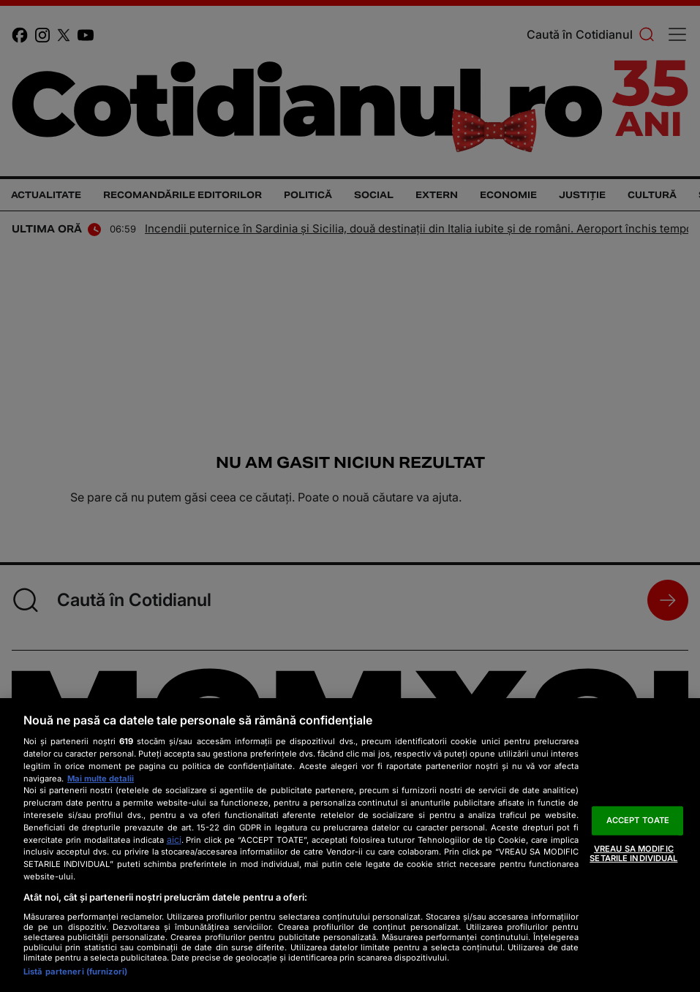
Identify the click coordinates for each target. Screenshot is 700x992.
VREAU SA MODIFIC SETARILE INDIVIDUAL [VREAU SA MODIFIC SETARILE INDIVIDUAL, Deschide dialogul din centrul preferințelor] (633, 853)
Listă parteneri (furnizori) (75, 971)
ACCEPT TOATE (637, 820)
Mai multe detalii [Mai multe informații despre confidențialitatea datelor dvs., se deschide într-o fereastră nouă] (100, 778)
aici (174, 839)
